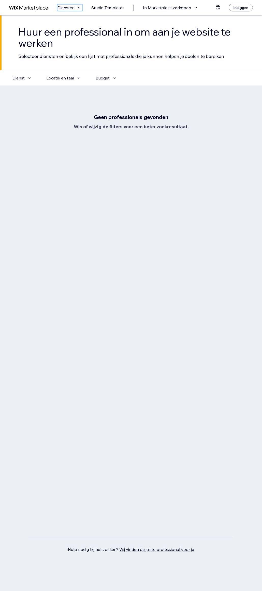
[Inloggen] (241, 7)
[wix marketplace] (28, 8)
